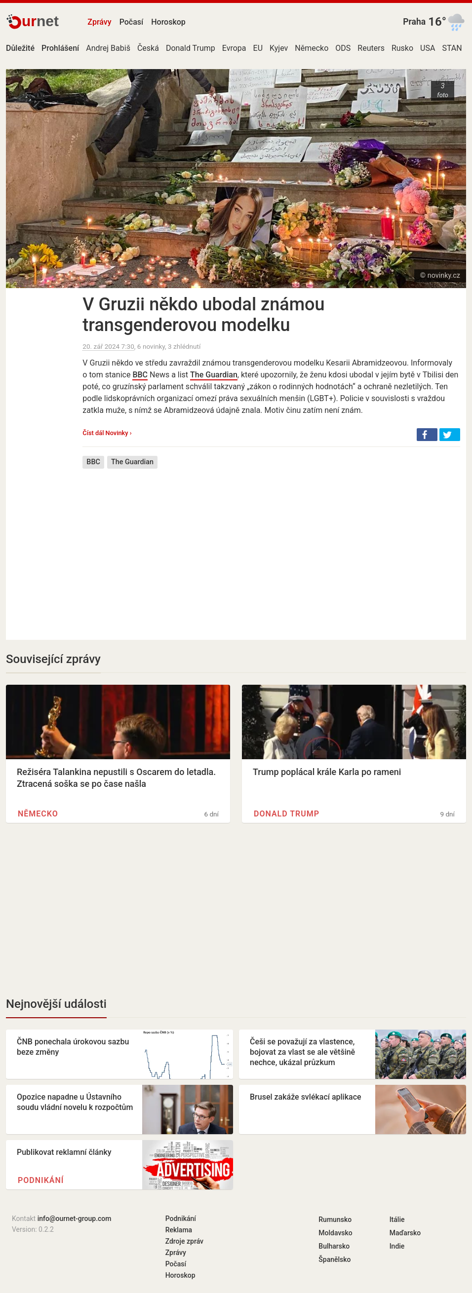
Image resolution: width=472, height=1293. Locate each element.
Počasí (131, 22)
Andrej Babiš (108, 48)
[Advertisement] (271, 547)
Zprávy (99, 22)
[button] (427, 434)
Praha (414, 22)
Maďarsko (405, 1233)
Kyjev (279, 48)
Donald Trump (190, 48)
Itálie (397, 1219)
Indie (397, 1246)
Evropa (234, 48)
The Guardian (213, 374)
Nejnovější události (56, 1004)
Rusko (402, 48)
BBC (140, 374)
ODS (343, 48)
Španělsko (334, 1259)
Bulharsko (334, 1246)
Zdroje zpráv (184, 1241)
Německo (311, 48)
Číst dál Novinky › (106, 433)
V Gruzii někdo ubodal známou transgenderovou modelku (203, 314)
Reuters (371, 48)
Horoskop (168, 22)
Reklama (178, 1230)
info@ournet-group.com (75, 1218)
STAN (452, 48)
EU (258, 48)
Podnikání (41, 1180)
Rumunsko (335, 1219)
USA (427, 48)
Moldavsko (335, 1233)
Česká (148, 48)
